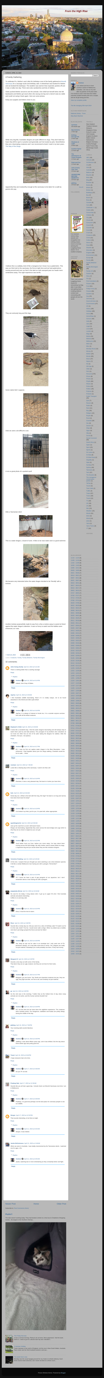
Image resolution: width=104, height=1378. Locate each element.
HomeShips (90, 316)
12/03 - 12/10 (75, 808)
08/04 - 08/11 (75, 720)
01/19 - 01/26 (75, 660)
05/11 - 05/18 (75, 620)
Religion (88, 413)
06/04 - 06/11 (75, 873)
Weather (89, 511)
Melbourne (89, 341)
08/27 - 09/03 (75, 843)
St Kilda (88, 455)
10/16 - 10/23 (75, 951)
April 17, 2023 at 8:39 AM (32, 1099)
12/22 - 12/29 (75, 670)
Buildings (89, 192)
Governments (90, 303)
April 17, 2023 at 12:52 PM (24, 1115)
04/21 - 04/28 (75, 758)
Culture (88, 240)
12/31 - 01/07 (75, 798)
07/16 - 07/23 (75, 858)
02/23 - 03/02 (75, 648)
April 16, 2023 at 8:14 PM (32, 680)
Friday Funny (90, 288)
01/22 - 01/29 (75, 916)
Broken (88, 190)
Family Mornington (39, 657)
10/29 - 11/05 (75, 821)
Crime (88, 237)
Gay (87, 296)
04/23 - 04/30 (75, 883)
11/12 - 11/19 (75, 816)
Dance (88, 242)
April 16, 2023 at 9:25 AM (31, 859)
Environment (90, 255)
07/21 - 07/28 (75, 725)
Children (89, 215)
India (87, 321)
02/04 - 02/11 (75, 786)
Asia (87, 167)
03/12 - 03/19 (75, 898)
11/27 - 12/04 (75, 936)
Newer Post (10, 1204)
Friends (88, 291)
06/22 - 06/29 (75, 605)
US (87, 506)
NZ (87, 364)
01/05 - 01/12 (75, 665)
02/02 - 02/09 (75, 655)
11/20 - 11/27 (75, 938)
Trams (88, 496)
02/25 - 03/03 (75, 778)
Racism (88, 403)
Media (88, 336)
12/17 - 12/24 (75, 803)
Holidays (89, 311)
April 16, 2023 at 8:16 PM (32, 710)
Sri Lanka (89, 452)
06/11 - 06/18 (75, 871)
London (88, 331)
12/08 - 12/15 (75, 675)
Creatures (13, 657)
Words (88, 513)
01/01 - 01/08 (75, 923)
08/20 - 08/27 (75, 846)
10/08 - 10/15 (75, 828)
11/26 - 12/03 (75, 811)
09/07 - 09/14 (75, 578)
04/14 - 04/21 (75, 761)
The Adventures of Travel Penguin (76, 155)
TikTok (88, 483)
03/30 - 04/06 (75, 635)
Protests (89, 394)
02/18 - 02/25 (75, 781)
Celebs (88, 210)
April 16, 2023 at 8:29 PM (32, 1006)
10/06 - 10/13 (75, 698)
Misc (87, 346)
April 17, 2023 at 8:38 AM (32, 1069)
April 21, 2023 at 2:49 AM (32, 1143)
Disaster (89, 247)
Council (88, 225)
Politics (88, 389)
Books (88, 185)
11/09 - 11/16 (75, 560)
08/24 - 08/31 (75, 583)
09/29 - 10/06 (75, 700)
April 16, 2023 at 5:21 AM (31, 667)
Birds (88, 177)
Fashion (88, 273)
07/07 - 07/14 (75, 730)
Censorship (89, 212)
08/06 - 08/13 (75, 851)
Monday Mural (90, 348)
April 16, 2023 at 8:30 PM (32, 1039)
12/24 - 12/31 (75, 801)
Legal (88, 326)
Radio (88, 405)
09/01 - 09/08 (75, 711)
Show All (81, 187)
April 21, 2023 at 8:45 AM (32, 1159)
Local (88, 328)
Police (88, 386)
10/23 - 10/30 (75, 949)
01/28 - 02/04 (75, 788)
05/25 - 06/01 (75, 615)
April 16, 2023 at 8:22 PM (32, 840)
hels (12, 793)
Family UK (89, 271)
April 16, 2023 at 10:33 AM (31, 891)
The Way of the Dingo (13, 146)
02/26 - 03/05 (75, 903)
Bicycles (89, 175)
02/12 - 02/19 (75, 908)
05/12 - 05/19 (75, 751)
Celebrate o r (90, 207)
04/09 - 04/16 (75, 888)
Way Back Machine (77, 116)
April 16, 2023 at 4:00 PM (20, 991)
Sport (88, 447)
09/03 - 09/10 (75, 841)
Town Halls (89, 488)
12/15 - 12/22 (75, 673)
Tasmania (89, 470)
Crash (88, 232)
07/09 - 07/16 (75, 861)
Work (88, 516)
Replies (15, 676)
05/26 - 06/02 (75, 746)
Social (88, 435)
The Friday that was (20, 1336)
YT (87, 528)
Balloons (89, 172)
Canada (88, 202)
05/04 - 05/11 (75, 623)
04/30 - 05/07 (75, 881)
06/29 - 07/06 (75, 603)
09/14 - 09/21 (75, 575)
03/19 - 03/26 (75, 896)
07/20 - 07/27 (75, 595)
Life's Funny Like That (75, 168)
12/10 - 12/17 (75, 806)
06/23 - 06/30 (75, 736)
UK (87, 503)
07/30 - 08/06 (75, 853)
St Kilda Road (90, 457)
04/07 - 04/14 (75, 763)
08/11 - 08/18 (75, 718)
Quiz (87, 400)
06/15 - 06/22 (75, 608)
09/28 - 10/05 (75, 570)
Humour (88, 318)
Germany (89, 298)
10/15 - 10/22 (75, 826)
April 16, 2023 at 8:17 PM (32, 746)
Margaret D (14, 959)
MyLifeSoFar (75, 130)
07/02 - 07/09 (75, 863)
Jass (87, 323)
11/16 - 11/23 (75, 558)
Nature (88, 361)
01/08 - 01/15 (75, 921)
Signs (88, 430)
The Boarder (90, 475)
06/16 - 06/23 (75, 738)
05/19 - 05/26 (75, 748)
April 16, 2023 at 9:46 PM (23, 1055)
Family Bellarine (27, 657)
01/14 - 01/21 (75, 793)
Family (19, 657)
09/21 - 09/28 (75, 573)
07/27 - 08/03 (75, 593)
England (89, 252)
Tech (87, 472)
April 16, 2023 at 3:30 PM (26, 959)
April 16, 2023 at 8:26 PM (32, 940)
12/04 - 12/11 (75, 933)
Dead (88, 245)
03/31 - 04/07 (75, 766)
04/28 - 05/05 (75, 756)
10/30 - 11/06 (75, 946)
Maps (88, 334)
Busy (87, 200)
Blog (87, 180)
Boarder (88, 182)
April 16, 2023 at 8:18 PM (32, 778)
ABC (87, 157)
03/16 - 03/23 (75, 640)
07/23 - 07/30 (75, 856)
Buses (88, 197)
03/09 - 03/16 (75, 643)
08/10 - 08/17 (75, 588)
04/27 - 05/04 (75, 625)
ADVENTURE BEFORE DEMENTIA (75, 176)
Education (89, 250)
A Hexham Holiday (20, 1346)
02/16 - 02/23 (75, 650)
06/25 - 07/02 (75, 866)
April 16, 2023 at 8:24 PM (32, 874)
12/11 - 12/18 (75, 931)
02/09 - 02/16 (75, 653)
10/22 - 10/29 (75, 823)
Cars (87, 205)
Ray (87, 410)
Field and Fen (76, 162)
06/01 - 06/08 (75, 613)
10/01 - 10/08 (75, 831)
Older (88, 369)
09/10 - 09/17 (75, 838)
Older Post (61, 1204)
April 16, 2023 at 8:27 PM (32, 974)
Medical (88, 338)
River (12, 923)
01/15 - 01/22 (75, 918)
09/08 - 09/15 (75, 708)
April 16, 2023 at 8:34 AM (22, 793)
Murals (88, 356)
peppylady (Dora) (16, 891)
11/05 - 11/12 (75, 818)
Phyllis (88, 381)
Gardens (89, 293)
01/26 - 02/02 (75, 658)
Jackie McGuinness (17, 1143)
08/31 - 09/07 (75, 580)
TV (87, 501)
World (88, 518)
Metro (88, 343)
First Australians (91, 281)
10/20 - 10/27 (75, 693)
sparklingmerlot (16, 823)
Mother (88, 353)
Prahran (88, 391)
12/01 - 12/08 (75, 678)
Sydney (88, 467)
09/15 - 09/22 (75, 705)
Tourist (88, 486)
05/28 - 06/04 (75, 876)
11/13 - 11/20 (75, 941)
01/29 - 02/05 (75, 913)
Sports (88, 450)
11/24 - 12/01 (75, 680)
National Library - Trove (78, 113)
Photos (88, 379)
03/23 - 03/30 (75, 638)
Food (88, 286)
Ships (88, 428)
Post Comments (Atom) (21, 1208)
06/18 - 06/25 (75, 868)
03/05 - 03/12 (75, 901)
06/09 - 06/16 (75, 741)
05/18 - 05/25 (75, 618)
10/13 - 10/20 (75, 695)
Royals (88, 415)
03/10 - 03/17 (75, 773)
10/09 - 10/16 (75, 954)
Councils (89, 227)
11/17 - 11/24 (75, 683)
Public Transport (91, 396)
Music (88, 359)
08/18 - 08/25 (75, 716)
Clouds (88, 220)
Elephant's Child (16, 727)
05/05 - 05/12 (75, 753)
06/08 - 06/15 (75, 610)
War (87, 508)
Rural (88, 418)
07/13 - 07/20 (75, 598)
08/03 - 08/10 (75, 590)
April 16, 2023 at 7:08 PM (24, 1025)
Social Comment (91, 438)
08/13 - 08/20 (75, 848)
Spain (88, 445)
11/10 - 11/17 (75, 685)
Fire (87, 278)
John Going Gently (17, 667)
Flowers (88, 283)
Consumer (89, 222)
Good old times (91, 301)
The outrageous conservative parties (91, 479)
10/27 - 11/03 (75, 690)
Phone (88, 376)
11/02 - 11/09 (75, 563)
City (87, 217)
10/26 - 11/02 (75, 565)
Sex (87, 423)
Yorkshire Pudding (17, 859)
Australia (89, 170)
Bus (87, 195)
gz (11, 991)
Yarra (88, 523)
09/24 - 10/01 (75, 833)
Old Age (88, 366)
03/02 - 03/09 (75, 645)
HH (87, 306)
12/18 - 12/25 (75, 928)
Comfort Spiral (76, 149)
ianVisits (74, 125)
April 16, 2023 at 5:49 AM (24, 695)
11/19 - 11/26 (75, 813)
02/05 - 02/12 (75, 911)
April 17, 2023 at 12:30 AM (28, 1083)
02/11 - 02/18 (75, 783)
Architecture (90, 162)
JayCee (13, 695)
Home (36, 1204)
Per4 (87, 371)
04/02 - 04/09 (75, 891)
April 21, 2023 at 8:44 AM (32, 1129)
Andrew (18, 680)
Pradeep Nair (15, 1083)
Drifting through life (75, 136)
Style (87, 462)
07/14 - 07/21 (75, 728)
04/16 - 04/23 (75, 886)
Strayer (13, 1115)
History (88, 308)
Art (87, 165)
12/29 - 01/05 (75, 668)
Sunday (88, 465)
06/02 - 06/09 (75, 743)
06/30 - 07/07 (75, 733)
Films (88, 276)
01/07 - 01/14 (75, 796)
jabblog (13, 1025)
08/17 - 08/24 (75, 585)
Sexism (88, 425)
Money (88, 351)
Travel (13, 1055)
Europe (88, 257)
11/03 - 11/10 (75, 688)
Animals (88, 160)
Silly (87, 433)
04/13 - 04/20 (75, 630)
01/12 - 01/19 (75, 663)
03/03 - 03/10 (75, 776)
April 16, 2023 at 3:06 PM (22, 923)
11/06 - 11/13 (75, 943)
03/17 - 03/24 (75, 771)
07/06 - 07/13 (75, 600)
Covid (88, 230)
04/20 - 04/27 (75, 628)
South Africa (90, 442)
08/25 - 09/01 (75, 713)
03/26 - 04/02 (75, 893)
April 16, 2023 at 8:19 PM (32, 808)
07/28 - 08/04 (75, 723)
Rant (87, 408)
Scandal (88, 420)
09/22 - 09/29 (75, 703)
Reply (12, 672)
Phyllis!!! (8, 1214)
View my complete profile (79, 100)
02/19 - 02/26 (75, 906)
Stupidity (89, 460)
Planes (88, 384)
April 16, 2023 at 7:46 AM (25, 765)
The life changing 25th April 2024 (81, 105)
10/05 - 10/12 (75, 568)
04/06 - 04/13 (75, 633)
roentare (13, 765)
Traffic (88, 491)
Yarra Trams (90, 526)
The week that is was (20, 1357)
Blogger (63, 1373)
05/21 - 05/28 (75, 878)
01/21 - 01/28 (75, 791)
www (87, 521)
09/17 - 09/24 (75, 836)
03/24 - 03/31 (75, 768)
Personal (89, 374)
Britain (88, 187)
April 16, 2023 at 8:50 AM (29, 823)
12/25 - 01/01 (75, 926)
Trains (88, 493)
